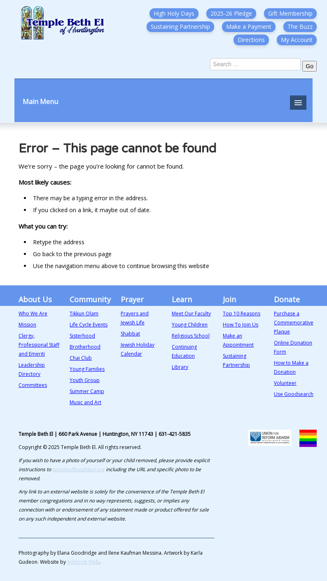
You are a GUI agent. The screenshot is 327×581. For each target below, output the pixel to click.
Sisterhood (82, 335)
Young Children (190, 324)
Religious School (191, 335)
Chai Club (81, 357)
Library (180, 366)
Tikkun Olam (84, 313)
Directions (251, 40)
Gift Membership (290, 13)
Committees (33, 385)
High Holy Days (174, 13)
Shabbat (130, 333)
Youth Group (85, 380)
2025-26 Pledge (231, 13)
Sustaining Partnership (180, 26)
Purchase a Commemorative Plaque (293, 322)
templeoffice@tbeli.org (78, 469)
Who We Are (33, 313)
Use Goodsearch (293, 394)
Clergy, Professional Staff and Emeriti (39, 344)
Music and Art (85, 402)
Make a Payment (248, 26)
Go (309, 66)
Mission (27, 324)
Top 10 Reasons (241, 313)
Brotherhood (85, 346)
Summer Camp (87, 391)
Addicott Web (83, 561)
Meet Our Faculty (191, 313)
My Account (297, 40)
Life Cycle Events (88, 324)
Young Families (87, 369)
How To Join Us (240, 324)
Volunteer (285, 383)
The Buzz (300, 26)
